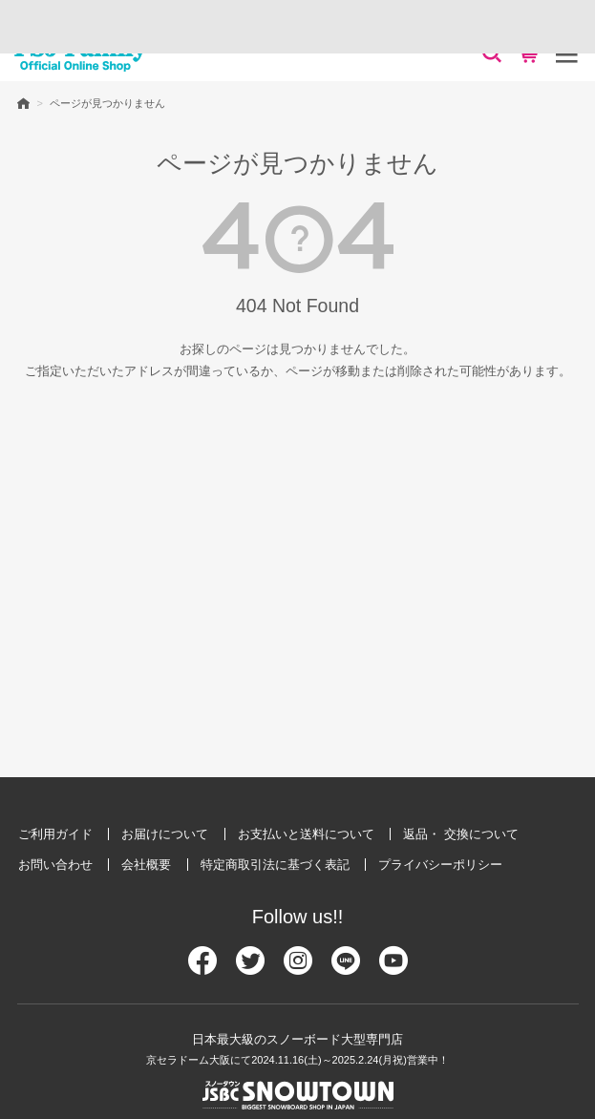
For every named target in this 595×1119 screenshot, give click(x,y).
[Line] (345, 968)
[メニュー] (566, 53)
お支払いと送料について (306, 834)
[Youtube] (393, 968)
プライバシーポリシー (440, 864)
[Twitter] (250, 968)
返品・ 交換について (461, 834)
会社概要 (146, 864)
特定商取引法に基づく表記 (275, 864)
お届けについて (164, 834)
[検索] (491, 53)
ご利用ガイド (55, 834)
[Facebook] (202, 968)
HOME (23, 102)
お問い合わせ (55, 864)
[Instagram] (298, 968)
